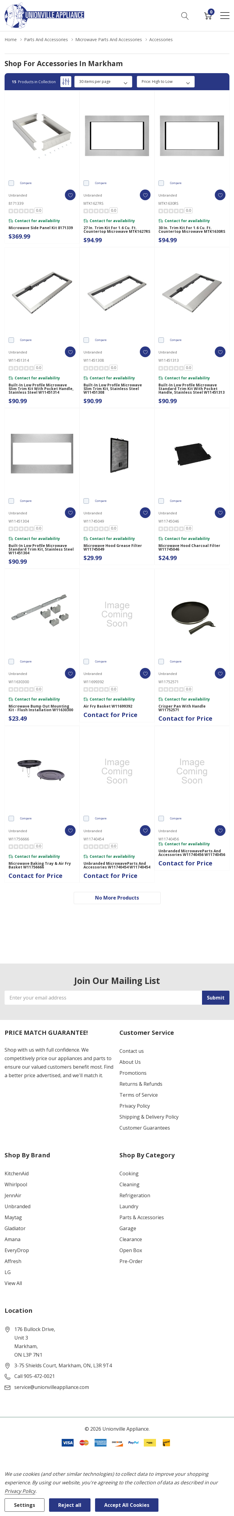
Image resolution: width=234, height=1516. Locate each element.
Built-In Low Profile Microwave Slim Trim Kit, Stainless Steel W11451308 (112, 388)
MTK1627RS (93, 203)
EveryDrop (17, 1250)
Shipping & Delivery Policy (149, 1116)
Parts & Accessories (141, 1217)
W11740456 (168, 839)
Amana (12, 1239)
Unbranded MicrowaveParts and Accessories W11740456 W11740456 (191, 853)
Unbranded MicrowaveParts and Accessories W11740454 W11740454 (116, 865)
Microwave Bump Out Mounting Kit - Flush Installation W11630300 (41, 708)
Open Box (130, 1250)
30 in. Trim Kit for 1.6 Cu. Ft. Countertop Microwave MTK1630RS (191, 229)
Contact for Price (110, 715)
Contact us (131, 1051)
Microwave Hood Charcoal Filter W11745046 (189, 547)
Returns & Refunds (140, 1084)
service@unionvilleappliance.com (51, 1387)
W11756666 (19, 839)
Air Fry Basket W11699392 (107, 706)
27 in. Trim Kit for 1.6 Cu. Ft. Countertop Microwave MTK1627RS (116, 229)
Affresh (13, 1261)
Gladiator (15, 1228)
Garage (127, 1228)
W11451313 (168, 360)
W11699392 (93, 681)
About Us (130, 1062)
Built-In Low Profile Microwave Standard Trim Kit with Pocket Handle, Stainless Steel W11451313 (191, 388)
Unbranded (17, 1206)
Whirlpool (16, 1184)
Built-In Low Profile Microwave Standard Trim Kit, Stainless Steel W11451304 (41, 549)
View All (13, 1283)
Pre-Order (131, 1261)
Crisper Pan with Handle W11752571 (182, 708)
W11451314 (19, 360)
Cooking (129, 1173)
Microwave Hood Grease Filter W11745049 (112, 547)
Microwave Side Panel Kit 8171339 (41, 228)
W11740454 (93, 839)
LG (8, 1272)
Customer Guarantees (144, 1127)
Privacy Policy (134, 1105)
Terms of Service (138, 1095)
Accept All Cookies (126, 1505)
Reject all (69, 1505)
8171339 (16, 203)
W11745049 (93, 521)
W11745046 (168, 521)
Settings (24, 1505)
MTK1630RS (168, 203)
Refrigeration (134, 1195)
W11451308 (93, 360)
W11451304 (19, 521)
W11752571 (168, 681)
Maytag (13, 1217)
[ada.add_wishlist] (70, 195)
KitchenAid (17, 1173)
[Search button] (185, 15)
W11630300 (19, 681)
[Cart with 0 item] (208, 15)
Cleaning (129, 1184)
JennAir (13, 1195)
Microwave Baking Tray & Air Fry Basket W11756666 (40, 865)
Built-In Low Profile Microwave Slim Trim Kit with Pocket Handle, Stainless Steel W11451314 (41, 388)
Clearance (130, 1239)
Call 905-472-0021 (34, 1376)
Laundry (128, 1206)
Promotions (133, 1073)
